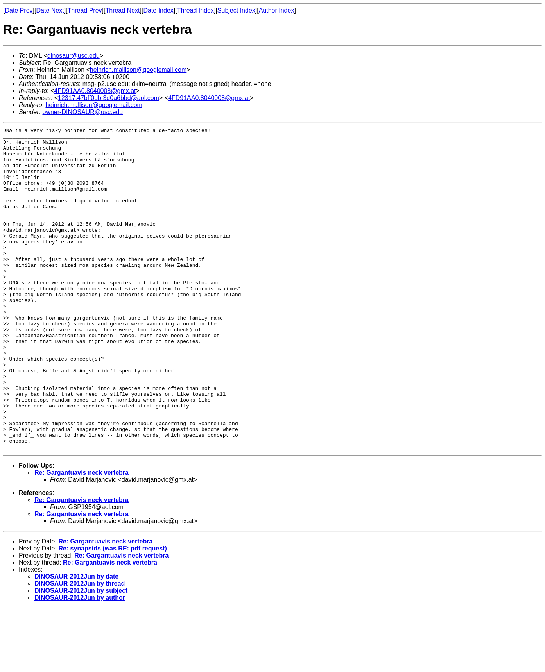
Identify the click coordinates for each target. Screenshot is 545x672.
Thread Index (195, 10)
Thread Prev (85, 10)
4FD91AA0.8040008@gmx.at (95, 91)
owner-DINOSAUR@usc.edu (82, 112)
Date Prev (18, 10)
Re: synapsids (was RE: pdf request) (112, 612)
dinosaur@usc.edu (73, 55)
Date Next (50, 10)
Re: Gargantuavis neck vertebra (81, 537)
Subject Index (236, 10)
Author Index (276, 10)
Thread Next (122, 10)
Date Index (158, 10)
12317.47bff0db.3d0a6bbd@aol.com (108, 98)
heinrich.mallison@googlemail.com (138, 69)
